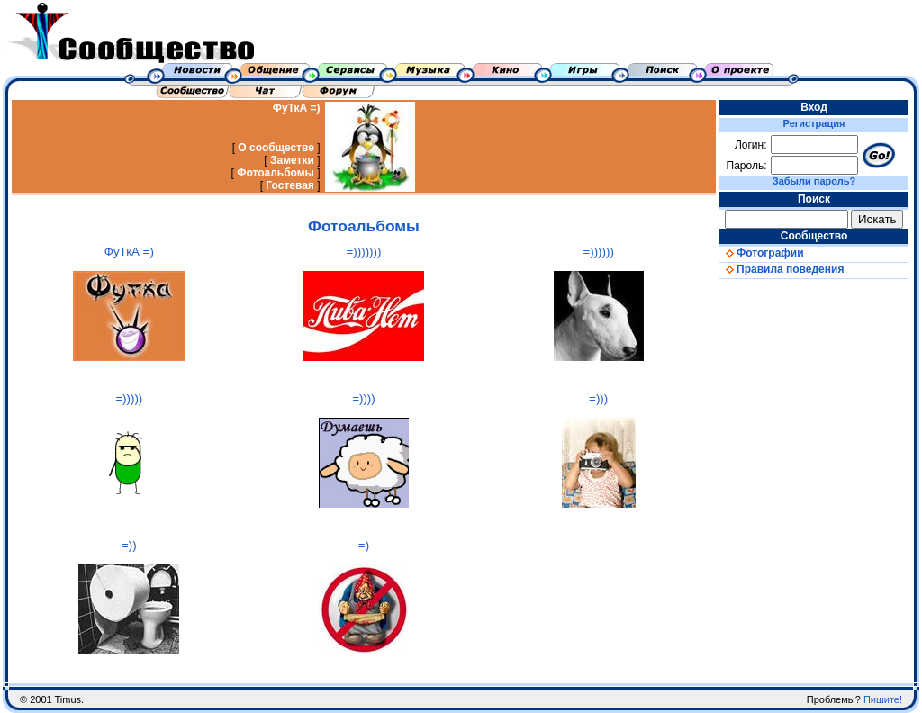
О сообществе (276, 147)
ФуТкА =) (297, 108)
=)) (129, 545)
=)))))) (598, 251)
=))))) (128, 398)
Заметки (292, 160)
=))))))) (364, 251)
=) (363, 545)
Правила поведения (781, 269)
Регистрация (814, 123)
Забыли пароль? (814, 181)
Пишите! (882, 699)
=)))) (363, 398)
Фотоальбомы (275, 173)
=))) (598, 398)
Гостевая (290, 185)
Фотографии (761, 253)
